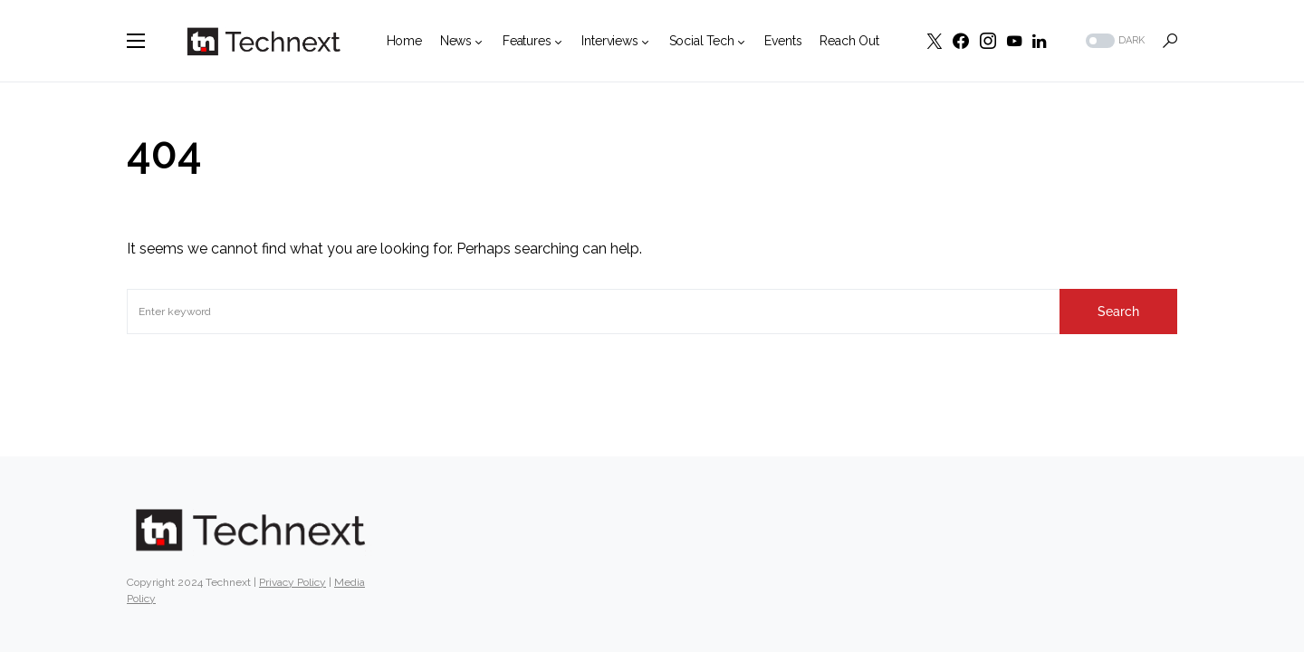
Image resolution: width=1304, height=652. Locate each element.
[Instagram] (988, 41)
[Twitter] (934, 41)
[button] (136, 41)
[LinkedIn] (1039, 41)
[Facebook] (961, 41)
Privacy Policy (292, 582)
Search (1118, 311)
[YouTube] (1014, 41)
